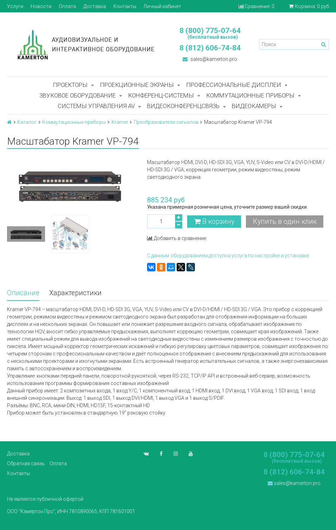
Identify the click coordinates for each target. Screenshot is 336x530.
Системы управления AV (96, 105)
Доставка (94, 6)
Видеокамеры (254, 105)
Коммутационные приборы (250, 95)
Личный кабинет (162, 6)
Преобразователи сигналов (166, 122)
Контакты (124, 6)
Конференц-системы (161, 95)
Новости (41, 6)
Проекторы (70, 84)
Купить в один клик (285, 221)
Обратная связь (26, 463)
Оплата (67, 6)
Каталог (27, 122)
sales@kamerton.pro (210, 59)
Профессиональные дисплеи (233, 84)
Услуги (15, 6)
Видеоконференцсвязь (183, 105)
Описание (23, 293)
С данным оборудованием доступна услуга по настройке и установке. (228, 255)
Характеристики (75, 293)
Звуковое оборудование (77, 95)
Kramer (120, 122)
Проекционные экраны (137, 84)
